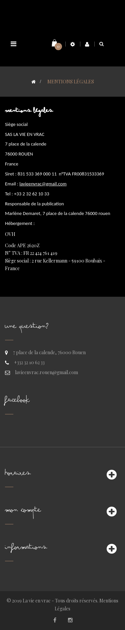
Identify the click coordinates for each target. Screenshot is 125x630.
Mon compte (23, 511)
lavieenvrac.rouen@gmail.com (46, 372)
